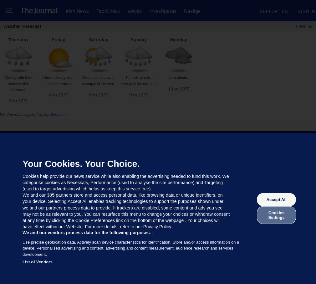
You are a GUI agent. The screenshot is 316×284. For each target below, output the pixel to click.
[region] (158, 208)
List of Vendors (38, 262)
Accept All (276, 199)
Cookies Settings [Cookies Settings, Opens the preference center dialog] (276, 215)
